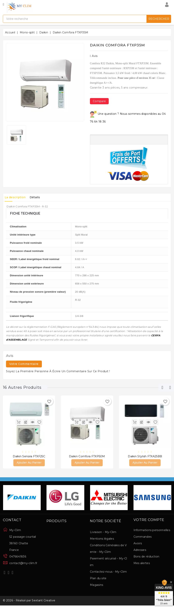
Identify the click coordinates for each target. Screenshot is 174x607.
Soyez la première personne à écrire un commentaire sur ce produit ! (58, 371)
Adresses (140, 550)
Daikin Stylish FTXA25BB (145, 456)
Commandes (143, 537)
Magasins (96, 585)
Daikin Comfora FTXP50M (87, 456)
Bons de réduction (146, 557)
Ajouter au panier (29, 463)
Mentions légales (102, 539)
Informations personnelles (152, 530)
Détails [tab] (39, 197)
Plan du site (98, 579)
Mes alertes (142, 563)
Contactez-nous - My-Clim (108, 572)
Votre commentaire (24, 364)
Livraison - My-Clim (103, 532)
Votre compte (149, 521)
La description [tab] (16, 197)
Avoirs (138, 544)
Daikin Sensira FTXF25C (29, 456)
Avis (94, 56)
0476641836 (17, 557)
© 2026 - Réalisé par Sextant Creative (29, 602)
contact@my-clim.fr (23, 563)
